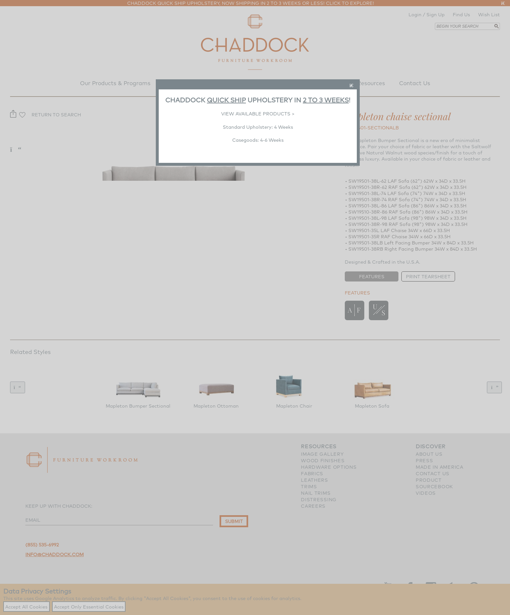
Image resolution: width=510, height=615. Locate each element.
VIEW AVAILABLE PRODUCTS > (258, 114)
